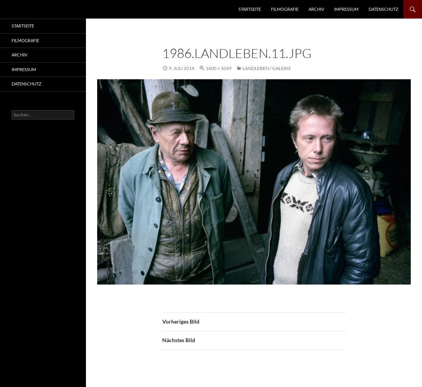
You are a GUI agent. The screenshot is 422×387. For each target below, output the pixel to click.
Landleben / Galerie (266, 68)
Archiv (316, 9)
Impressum (346, 9)
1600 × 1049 (219, 68)
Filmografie (284, 9)
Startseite (249, 9)
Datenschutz (383, 9)
